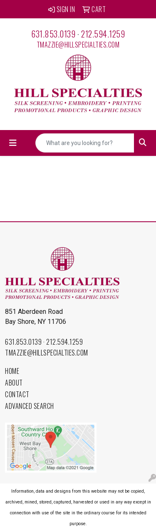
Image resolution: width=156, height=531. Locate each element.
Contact (17, 394)
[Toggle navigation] (13, 143)
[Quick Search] (84, 143)
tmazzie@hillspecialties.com (78, 45)
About (14, 383)
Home (12, 371)
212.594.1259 (103, 34)
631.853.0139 (53, 34)
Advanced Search (29, 406)
